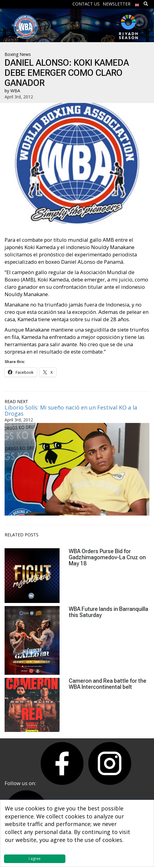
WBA (15, 91)
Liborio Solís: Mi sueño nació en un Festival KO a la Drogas (71, 410)
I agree (35, 858)
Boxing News (18, 54)
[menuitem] (137, 3)
